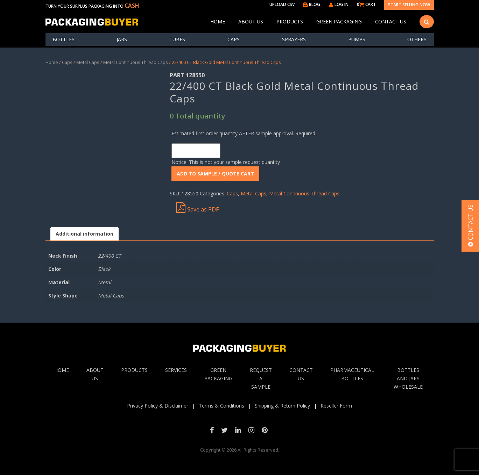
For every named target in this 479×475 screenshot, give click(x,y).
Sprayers (294, 39)
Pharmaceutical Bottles (352, 374)
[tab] (84, 234)
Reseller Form (336, 405)
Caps (233, 39)
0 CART (366, 4)
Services (176, 370)
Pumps (356, 39)
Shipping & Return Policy (282, 405)
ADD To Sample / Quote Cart (215, 173)
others (417, 39)
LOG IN (338, 4)
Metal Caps (87, 62)
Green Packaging (339, 21)
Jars (122, 39)
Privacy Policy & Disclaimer (157, 405)
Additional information (84, 233)
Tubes (177, 39)
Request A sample (261, 378)
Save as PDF (197, 207)
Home (217, 21)
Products (289, 21)
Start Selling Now (409, 5)
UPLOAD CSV (282, 4)
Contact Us (390, 21)
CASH (132, 5)
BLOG (311, 4)
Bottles (63, 39)
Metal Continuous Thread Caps (135, 62)
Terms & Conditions (221, 405)
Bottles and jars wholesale (408, 378)
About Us (250, 21)
